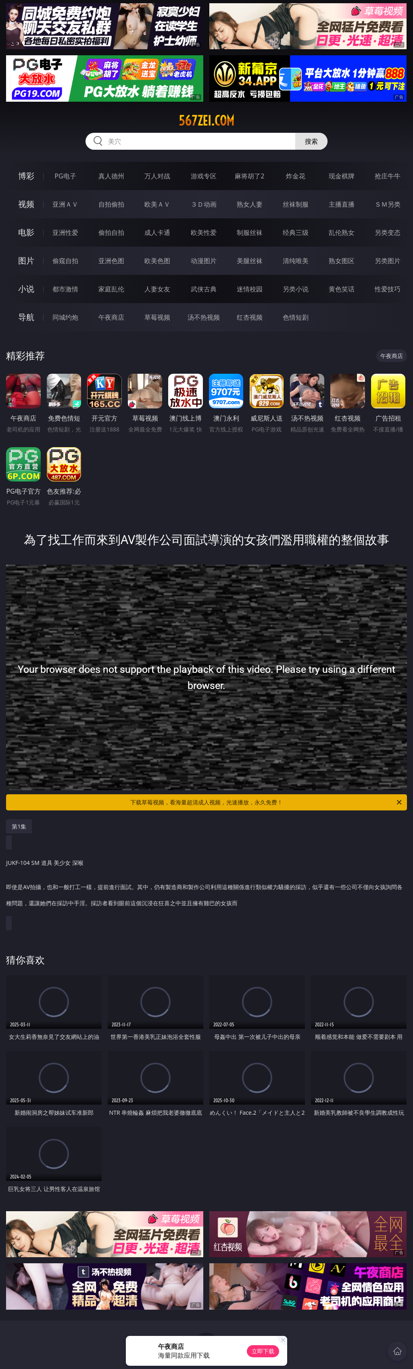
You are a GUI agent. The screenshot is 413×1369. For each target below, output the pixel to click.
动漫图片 (204, 260)
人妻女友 (157, 289)
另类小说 (296, 289)
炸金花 (295, 176)
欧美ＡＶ (157, 204)
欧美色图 (157, 260)
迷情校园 (250, 289)
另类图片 (387, 260)
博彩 (26, 175)
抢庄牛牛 (387, 176)
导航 (26, 317)
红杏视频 (250, 317)
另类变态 (387, 232)
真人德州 (111, 176)
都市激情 (65, 289)
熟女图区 (342, 260)
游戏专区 (204, 176)
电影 (26, 232)
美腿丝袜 (250, 260)
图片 (26, 260)
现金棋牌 (342, 176)
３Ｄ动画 (204, 204)
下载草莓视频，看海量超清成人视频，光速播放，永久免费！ (266, 802)
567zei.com (206, 121)
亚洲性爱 (65, 232)
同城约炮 (65, 317)
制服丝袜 (250, 232)
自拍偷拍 (111, 204)
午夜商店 (111, 317)
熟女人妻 (250, 204)
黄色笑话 (342, 289)
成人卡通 (157, 232)
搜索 (311, 141)
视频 (26, 204)
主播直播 (342, 204)
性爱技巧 (387, 289)
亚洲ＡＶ (65, 204)
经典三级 (296, 232)
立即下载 (263, 1351)
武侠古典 (204, 289)
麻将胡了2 (249, 176)
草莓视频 (157, 317)
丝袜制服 (296, 204)
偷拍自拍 (111, 232)
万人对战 (157, 176)
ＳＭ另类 (387, 204)
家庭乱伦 (111, 289)
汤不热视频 (204, 317)
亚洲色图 (111, 260)
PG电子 (65, 176)
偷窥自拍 (65, 260)
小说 (26, 288)
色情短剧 (296, 317)
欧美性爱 (204, 232)
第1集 (19, 826)
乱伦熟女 (342, 232)
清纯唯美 (296, 260)
